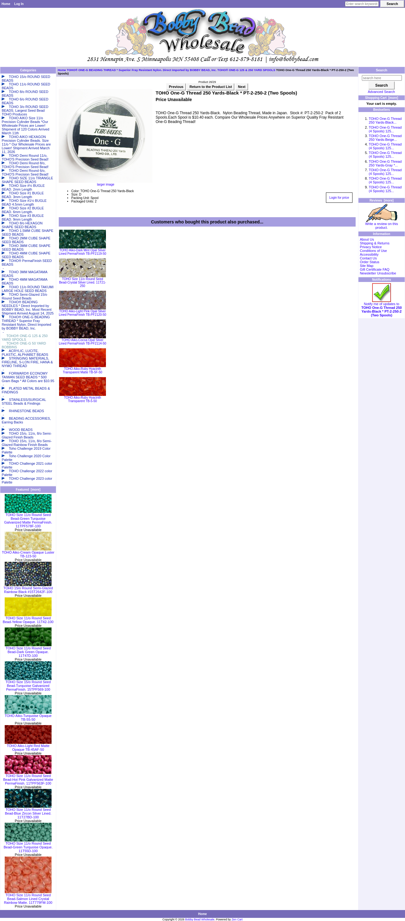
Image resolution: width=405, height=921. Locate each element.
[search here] (382, 78)
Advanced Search (381, 92)
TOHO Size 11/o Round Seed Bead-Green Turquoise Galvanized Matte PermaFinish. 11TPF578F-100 (28, 519)
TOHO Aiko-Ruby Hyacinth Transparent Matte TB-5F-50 (82, 370)
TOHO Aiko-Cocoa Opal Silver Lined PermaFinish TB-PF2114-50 (82, 341)
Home (6, 4)
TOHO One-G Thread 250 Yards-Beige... (385, 137)
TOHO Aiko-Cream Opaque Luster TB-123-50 (28, 552)
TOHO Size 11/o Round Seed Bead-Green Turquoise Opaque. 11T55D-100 (28, 845)
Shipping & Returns (374, 243)
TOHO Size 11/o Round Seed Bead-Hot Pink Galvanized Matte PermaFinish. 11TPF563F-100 (28, 778)
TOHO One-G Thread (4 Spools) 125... (385, 129)
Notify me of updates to (381, 308)
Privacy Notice (371, 247)
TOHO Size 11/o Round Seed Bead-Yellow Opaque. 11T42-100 (28, 618)
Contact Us (368, 258)
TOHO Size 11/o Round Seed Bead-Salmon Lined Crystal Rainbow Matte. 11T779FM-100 (28, 897)
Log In (19, 4)
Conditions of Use (373, 251)
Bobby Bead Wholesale (200, 919)
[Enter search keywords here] (362, 4)
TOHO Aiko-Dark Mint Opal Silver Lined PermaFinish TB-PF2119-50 (82, 251)
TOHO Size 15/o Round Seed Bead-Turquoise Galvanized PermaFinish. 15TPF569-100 (28, 684)
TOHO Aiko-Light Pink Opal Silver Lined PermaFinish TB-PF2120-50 (82, 313)
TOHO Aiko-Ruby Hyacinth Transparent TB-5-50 (82, 399)
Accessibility (369, 254)
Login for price (339, 197)
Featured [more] (28, 489)
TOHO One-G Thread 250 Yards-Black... (385, 120)
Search (382, 70)
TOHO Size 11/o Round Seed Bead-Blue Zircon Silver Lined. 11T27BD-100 (28, 812)
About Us (367, 239)
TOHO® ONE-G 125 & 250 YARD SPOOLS (246, 70)
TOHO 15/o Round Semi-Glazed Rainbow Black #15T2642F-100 (28, 588)
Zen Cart (237, 919)
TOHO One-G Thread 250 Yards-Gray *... (385, 163)
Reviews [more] (382, 200)
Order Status (369, 262)
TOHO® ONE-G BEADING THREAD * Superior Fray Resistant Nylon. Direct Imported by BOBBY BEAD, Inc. (142, 70)
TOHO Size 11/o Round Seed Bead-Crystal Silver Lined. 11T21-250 (82, 282)
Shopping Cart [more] (381, 98)
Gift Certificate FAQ (374, 269)
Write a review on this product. (381, 224)
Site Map (366, 266)
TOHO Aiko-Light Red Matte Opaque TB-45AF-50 (28, 746)
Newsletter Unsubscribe (378, 273)
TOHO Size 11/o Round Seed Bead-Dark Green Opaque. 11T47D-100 (28, 650)
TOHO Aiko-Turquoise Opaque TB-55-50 (28, 716)
